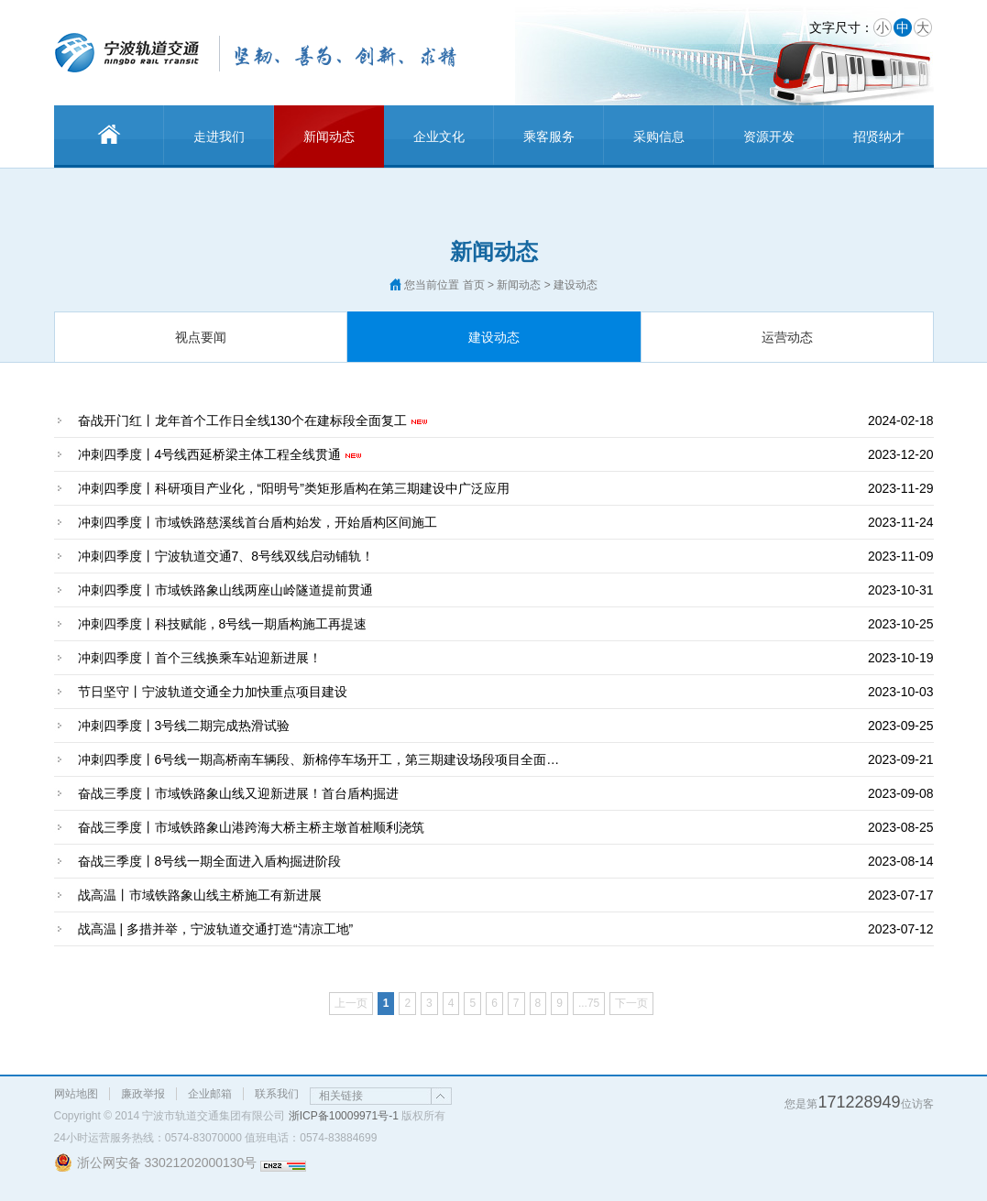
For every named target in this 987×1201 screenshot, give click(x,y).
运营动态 (787, 337)
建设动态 (494, 337)
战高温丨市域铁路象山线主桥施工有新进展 (200, 895)
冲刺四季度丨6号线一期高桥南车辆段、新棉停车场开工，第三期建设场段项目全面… (319, 759)
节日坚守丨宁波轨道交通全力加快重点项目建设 (212, 691)
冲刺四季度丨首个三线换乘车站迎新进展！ (200, 657)
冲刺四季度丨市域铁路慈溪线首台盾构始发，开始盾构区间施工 (257, 522)
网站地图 (76, 1093)
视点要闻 (200, 337)
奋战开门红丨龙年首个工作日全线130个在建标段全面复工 (242, 420)
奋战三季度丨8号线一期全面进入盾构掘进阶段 (210, 861)
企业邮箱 (210, 1093)
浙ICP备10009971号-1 (344, 1115)
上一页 (350, 1003)
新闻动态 (329, 136)
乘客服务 (549, 136)
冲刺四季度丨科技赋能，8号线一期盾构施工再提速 (222, 624)
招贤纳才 (879, 136)
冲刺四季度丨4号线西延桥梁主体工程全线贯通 (210, 454)
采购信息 (659, 136)
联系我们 (277, 1093)
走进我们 (219, 136)
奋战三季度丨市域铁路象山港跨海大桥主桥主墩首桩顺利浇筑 (251, 827)
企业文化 (439, 136)
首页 (474, 284)
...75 (588, 1003)
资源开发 (769, 136)
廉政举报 (143, 1093)
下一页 (631, 1003)
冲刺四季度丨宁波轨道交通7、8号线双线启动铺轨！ (226, 556)
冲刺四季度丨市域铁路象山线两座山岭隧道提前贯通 (225, 590)
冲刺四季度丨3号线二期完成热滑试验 (184, 725)
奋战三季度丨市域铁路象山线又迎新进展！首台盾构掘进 (238, 793)
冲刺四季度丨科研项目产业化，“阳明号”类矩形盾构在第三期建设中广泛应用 (294, 488)
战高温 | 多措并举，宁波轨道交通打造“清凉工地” (216, 929)
